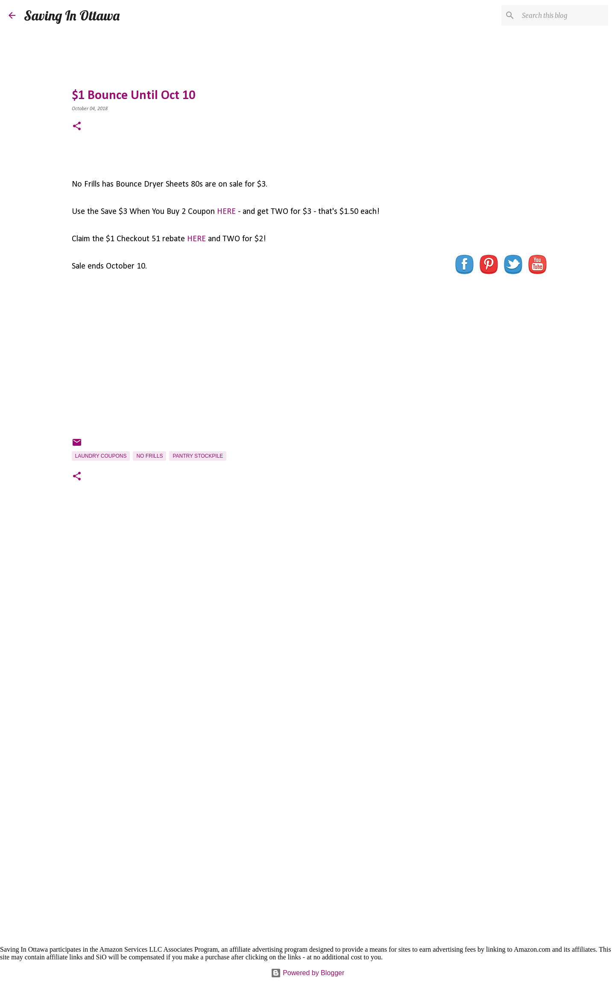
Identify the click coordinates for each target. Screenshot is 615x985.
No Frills (149, 456)
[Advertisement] (245, 614)
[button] (77, 127)
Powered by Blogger (308, 972)
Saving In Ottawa (72, 15)
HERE (226, 212)
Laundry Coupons (101, 456)
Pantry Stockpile (198, 456)
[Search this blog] (563, 15)
